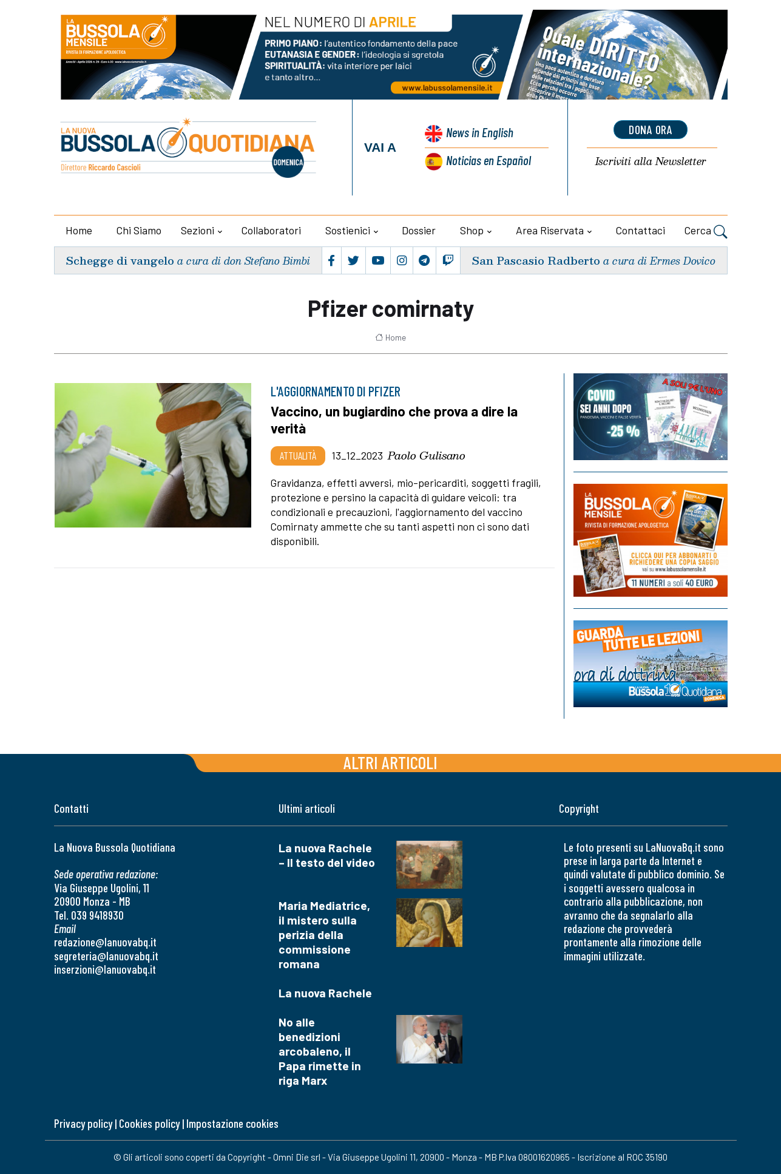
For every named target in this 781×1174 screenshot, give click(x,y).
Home (79, 230)
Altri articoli (390, 762)
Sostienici (347, 230)
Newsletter (650, 161)
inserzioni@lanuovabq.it (105, 969)
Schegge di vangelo (120, 260)
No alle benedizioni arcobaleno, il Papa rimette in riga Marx (320, 1051)
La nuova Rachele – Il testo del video (327, 855)
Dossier (419, 230)
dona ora (650, 129)
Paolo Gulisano (426, 455)
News (479, 132)
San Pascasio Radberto (536, 260)
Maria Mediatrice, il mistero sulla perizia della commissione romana (324, 934)
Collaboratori (271, 230)
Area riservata (550, 230)
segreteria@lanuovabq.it (106, 956)
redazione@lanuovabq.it (105, 942)
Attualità (298, 455)
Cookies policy (149, 1123)
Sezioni (197, 230)
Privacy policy (83, 1123)
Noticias (488, 160)
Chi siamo (139, 230)
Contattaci (640, 230)
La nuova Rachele (325, 993)
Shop (472, 230)
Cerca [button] (706, 231)
